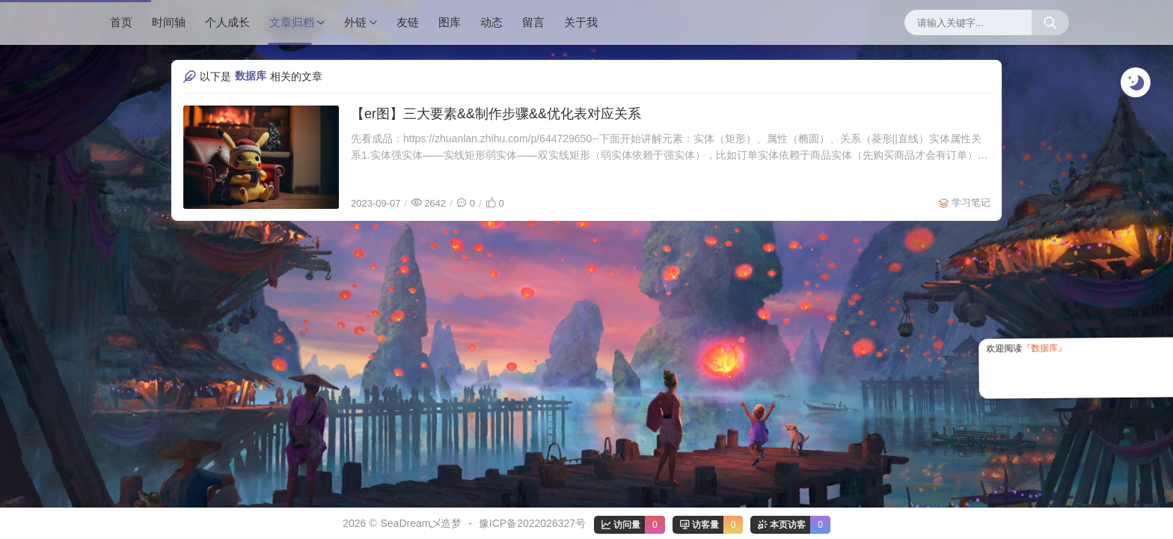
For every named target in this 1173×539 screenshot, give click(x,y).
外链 (355, 22)
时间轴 (169, 22)
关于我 (581, 22)
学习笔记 (971, 202)
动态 (491, 22)
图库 (449, 22)
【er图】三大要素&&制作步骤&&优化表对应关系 (496, 113)
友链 (407, 22)
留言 (533, 22)
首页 (121, 22)
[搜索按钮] (1050, 22)
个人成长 (227, 22)
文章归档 (291, 22)
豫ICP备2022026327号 (532, 523)
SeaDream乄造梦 (421, 523)
